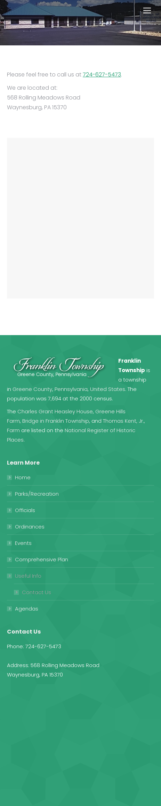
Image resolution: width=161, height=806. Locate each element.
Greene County (32, 389)
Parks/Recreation (37, 493)
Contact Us (36, 592)
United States (107, 389)
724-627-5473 (102, 75)
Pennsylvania (71, 389)
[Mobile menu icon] (147, 10)
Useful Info (28, 575)
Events (23, 543)
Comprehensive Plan (41, 559)
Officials (25, 510)
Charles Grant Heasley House (55, 411)
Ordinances (30, 526)
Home (23, 477)
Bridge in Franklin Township (55, 420)
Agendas (26, 608)
